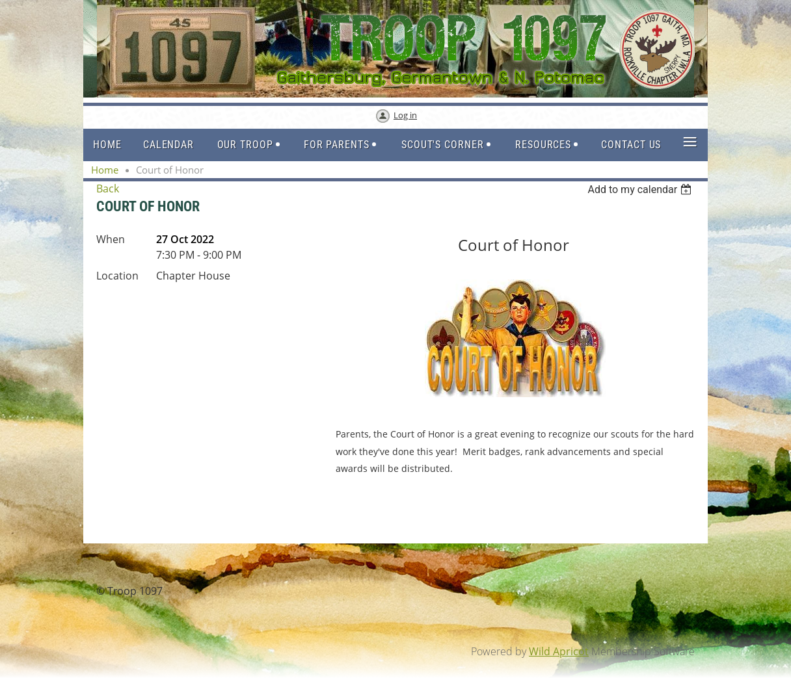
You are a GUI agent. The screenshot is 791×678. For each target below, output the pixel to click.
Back (107, 188)
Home (104, 169)
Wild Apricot (559, 651)
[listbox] (641, 189)
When (110, 239)
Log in (405, 115)
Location (117, 275)
